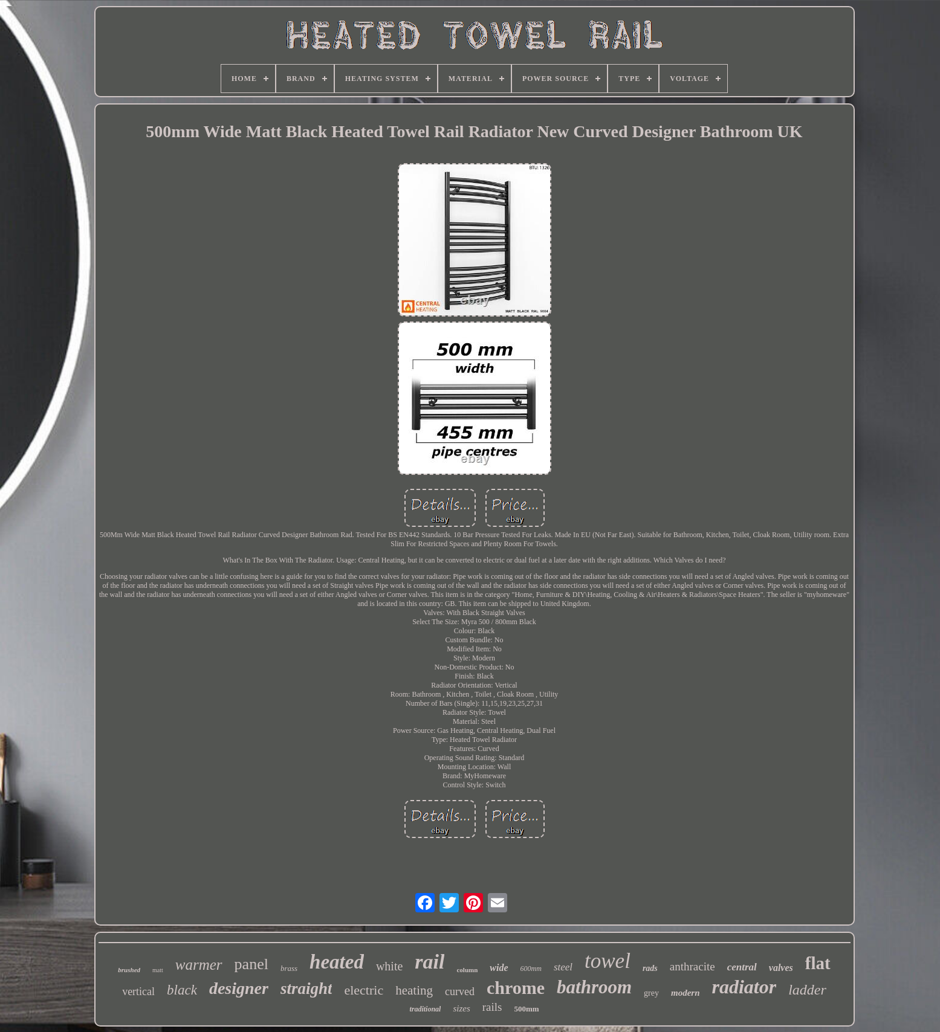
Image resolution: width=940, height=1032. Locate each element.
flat (818, 963)
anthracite (692, 966)
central (742, 967)
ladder (807, 990)
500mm (526, 1008)
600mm (531, 968)
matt (157, 970)
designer (238, 988)
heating (414, 990)
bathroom (594, 987)
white (389, 966)
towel (607, 961)
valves (781, 968)
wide (499, 968)
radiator (744, 987)
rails (492, 1007)
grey (651, 993)
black (182, 990)
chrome (516, 988)
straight (306, 988)
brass (288, 968)
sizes (461, 1008)
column (467, 969)
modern (685, 993)
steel (563, 967)
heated (337, 962)
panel (251, 964)
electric (363, 990)
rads (650, 968)
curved (460, 991)
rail (429, 961)
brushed (129, 969)
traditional (425, 1009)
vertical (138, 991)
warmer (198, 964)
